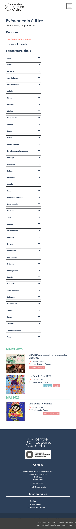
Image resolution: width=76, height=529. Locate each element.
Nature (10, 244)
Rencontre (11, 284)
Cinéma (10, 111)
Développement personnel (17, 151)
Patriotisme (12, 257)
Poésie (10, 277)
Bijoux (9, 98)
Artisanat (11, 71)
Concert (10, 124)
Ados (9, 58)
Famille (10, 184)
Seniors (10, 310)
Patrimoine (11, 251)
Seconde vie (12, 304)
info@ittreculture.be (38, 487)
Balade (10, 91)
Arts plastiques (13, 85)
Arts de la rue (12, 78)
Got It (67, 526)
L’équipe (33, 501)
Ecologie (10, 158)
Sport (9, 317)
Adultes (10, 65)
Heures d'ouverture (37, 508)
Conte (9, 131)
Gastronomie (12, 204)
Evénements (12, 25)
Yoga (9, 337)
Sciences (10, 297)
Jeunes (10, 224)
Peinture (10, 264)
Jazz (9, 217)
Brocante (10, 104)
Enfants (10, 171)
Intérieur (10, 211)
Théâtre (10, 324)
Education (11, 164)
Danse (9, 138)
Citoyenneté (12, 118)
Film (9, 191)
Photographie (12, 271)
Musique (10, 237)
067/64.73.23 (38, 483)
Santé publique (13, 290)
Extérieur (10, 178)
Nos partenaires (36, 504)
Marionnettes (12, 231)
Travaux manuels (14, 330)
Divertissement (13, 144)
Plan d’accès (38, 480)
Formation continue (15, 197)
